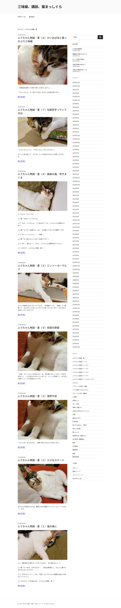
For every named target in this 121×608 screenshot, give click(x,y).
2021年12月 (76, 220)
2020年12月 (76, 262)
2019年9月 (76, 315)
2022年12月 (76, 178)
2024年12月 (76, 96)
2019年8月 (76, 319)
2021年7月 (76, 238)
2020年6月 (76, 283)
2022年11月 (76, 181)
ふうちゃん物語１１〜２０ (80, 365)
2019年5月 (76, 329)
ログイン (75, 468)
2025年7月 (76, 90)
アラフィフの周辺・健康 (80, 386)
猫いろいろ (76, 432)
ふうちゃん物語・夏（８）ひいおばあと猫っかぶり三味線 (42, 39)
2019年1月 (76, 343)
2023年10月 (76, 142)
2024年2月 (76, 128)
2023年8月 (76, 149)
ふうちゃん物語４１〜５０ (80, 376)
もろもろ (75, 383)
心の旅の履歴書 (77, 49)
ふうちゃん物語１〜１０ (80, 361)
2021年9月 (76, 230)
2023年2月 (76, 171)
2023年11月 (76, 139)
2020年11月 (76, 266)
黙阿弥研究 (76, 457)
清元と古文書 (76, 429)
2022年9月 (76, 188)
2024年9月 (76, 104)
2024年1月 (76, 132)
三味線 (74, 397)
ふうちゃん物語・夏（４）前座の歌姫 (38, 327)
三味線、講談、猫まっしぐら (40, 6)
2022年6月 (76, 199)
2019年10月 (76, 312)
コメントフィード (78, 475)
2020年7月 (76, 280)
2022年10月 (76, 185)
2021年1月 (76, 259)
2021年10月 (76, 227)
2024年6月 (76, 114)
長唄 (74, 453)
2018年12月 (76, 347)
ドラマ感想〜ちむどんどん (80, 390)
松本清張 (75, 421)
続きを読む (21, 97)
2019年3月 (76, 336)
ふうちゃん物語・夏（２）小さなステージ (41, 460)
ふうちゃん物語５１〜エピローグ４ (83, 379)
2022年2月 (76, 213)
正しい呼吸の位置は (78, 59)
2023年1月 (76, 174)
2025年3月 (76, 93)
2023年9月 (76, 146)
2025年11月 (76, 82)
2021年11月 (76, 224)
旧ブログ (31, 17)
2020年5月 (76, 287)
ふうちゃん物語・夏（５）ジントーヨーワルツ (42, 267)
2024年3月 (76, 125)
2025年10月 (76, 86)
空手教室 (75, 446)
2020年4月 (76, 290)
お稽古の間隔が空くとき (80, 70)
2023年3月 (76, 167)
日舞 (74, 414)
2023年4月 (76, 164)
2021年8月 (76, 234)
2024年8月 (76, 107)
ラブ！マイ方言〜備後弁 (80, 393)
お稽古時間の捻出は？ (79, 64)
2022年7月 (76, 195)
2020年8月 (76, 276)
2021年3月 (76, 252)
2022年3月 (76, 209)
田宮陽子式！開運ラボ (79, 436)
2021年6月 (76, 241)
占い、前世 (76, 404)
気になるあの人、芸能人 (80, 425)
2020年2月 (76, 298)
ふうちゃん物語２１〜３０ (80, 369)
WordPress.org (77, 478)
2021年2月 (76, 255)
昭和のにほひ (76, 418)
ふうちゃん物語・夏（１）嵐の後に (37, 526)
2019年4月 (76, 333)
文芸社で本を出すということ (81, 411)
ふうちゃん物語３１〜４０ (80, 372)
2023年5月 (76, 160)
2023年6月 (76, 156)
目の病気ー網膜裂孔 (78, 439)
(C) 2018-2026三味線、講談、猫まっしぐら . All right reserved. (36, 604)
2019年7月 (76, 322)
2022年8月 (76, 192)
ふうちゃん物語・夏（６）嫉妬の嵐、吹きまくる (42, 175)
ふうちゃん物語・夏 (78, 358)
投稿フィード (76, 471)
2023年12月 (76, 135)
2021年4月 (76, 248)
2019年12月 (76, 305)
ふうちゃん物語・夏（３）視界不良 (37, 396)
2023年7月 (76, 153)
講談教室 (75, 450)
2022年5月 (76, 202)
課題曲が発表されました (80, 54)
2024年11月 (76, 100)
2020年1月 (76, 301)
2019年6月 (76, 326)
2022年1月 (76, 216)
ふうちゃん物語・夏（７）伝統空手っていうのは (42, 111)
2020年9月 (76, 273)
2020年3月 (76, 294)
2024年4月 (76, 121)
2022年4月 (76, 206)
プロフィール (22, 17)
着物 (74, 443)
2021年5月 (76, 245)
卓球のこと (76, 400)
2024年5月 (76, 118)
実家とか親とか (77, 407)
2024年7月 (76, 111)
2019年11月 (76, 308)
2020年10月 (76, 269)
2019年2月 (76, 340)
